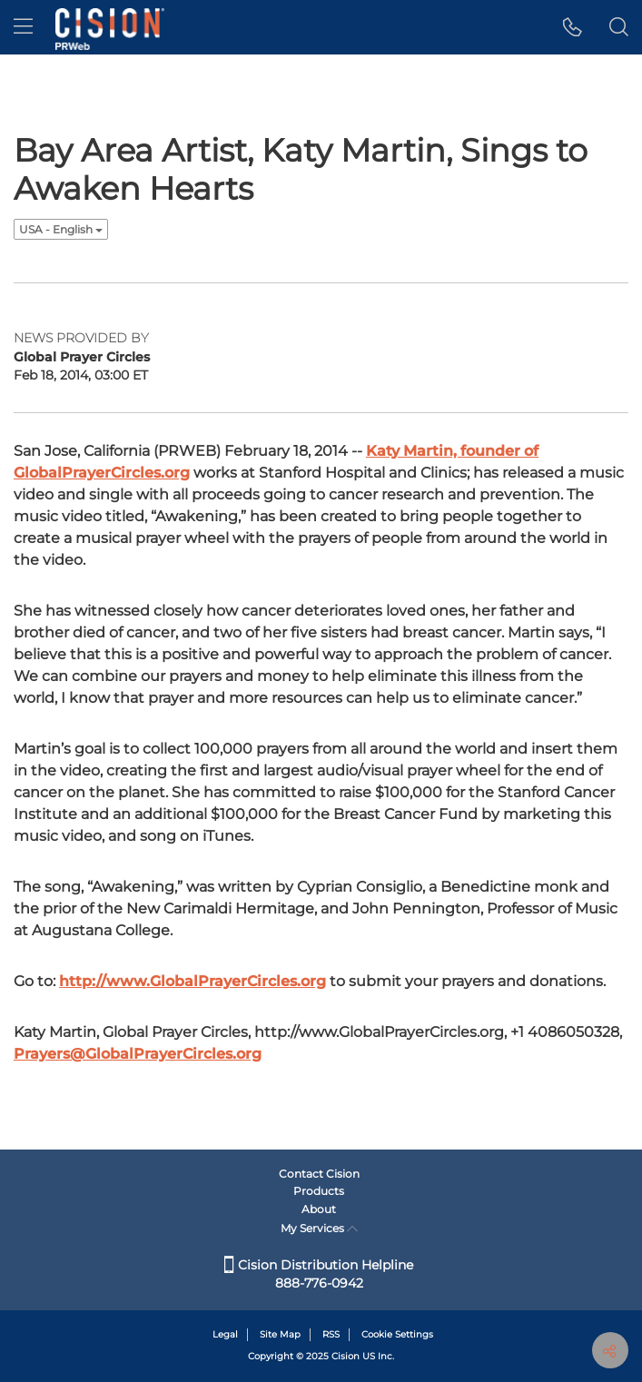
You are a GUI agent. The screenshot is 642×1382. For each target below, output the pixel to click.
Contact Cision (319, 1173)
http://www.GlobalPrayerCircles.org (192, 981)
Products (318, 1191)
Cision (345, 1356)
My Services (319, 1228)
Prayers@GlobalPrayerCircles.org (138, 1053)
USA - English (61, 229)
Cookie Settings (397, 1334)
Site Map (280, 1334)
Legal (225, 1334)
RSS (331, 1334)
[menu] (23, 27)
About (318, 1209)
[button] (572, 27)
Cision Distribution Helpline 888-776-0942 (318, 1274)
